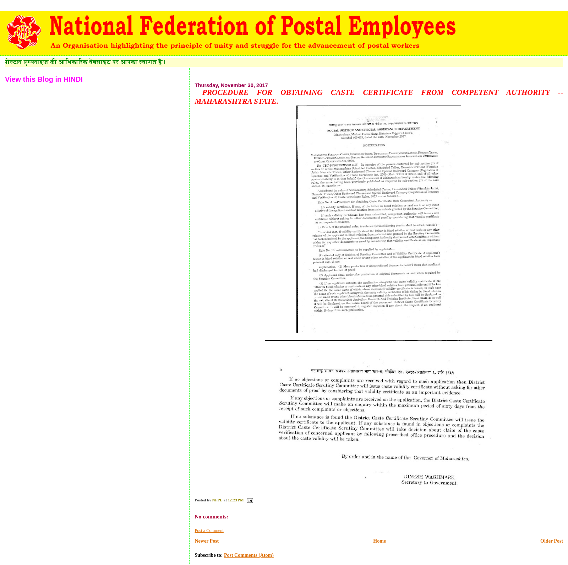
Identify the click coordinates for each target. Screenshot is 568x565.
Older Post (551, 541)
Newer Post (207, 541)
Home (379, 541)
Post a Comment (209, 530)
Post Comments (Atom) (249, 555)
